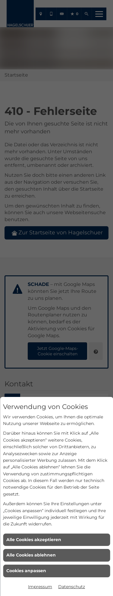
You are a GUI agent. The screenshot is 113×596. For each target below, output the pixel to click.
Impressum (40, 586)
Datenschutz (71, 586)
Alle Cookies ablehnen (31, 555)
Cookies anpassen (26, 570)
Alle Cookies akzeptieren (33, 539)
